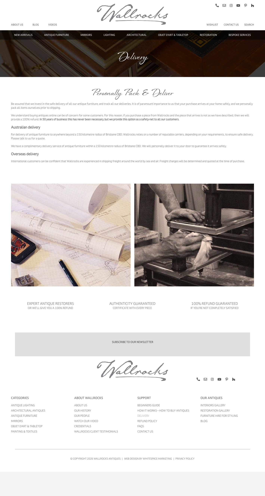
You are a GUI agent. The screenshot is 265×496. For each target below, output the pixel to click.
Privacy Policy (185, 458)
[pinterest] (245, 5)
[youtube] (238, 5)
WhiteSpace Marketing (157, 458)
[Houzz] (252, 5)
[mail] (224, 5)
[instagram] (231, 5)
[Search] (249, 25)
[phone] (217, 5)
